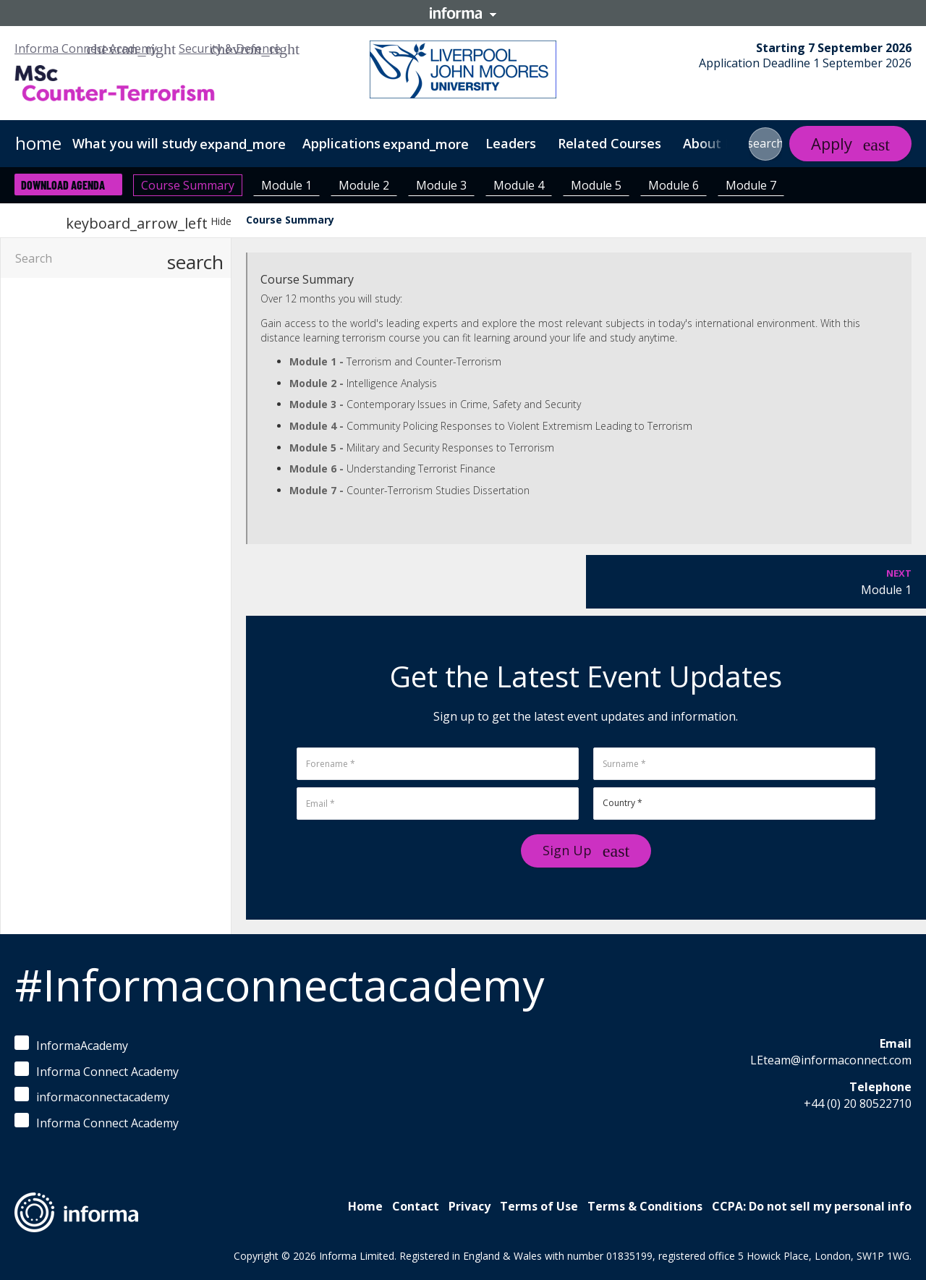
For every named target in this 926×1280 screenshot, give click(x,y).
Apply (831, 143)
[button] (765, 144)
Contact (415, 1206)
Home (365, 1206)
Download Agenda (63, 185)
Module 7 (751, 185)
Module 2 (364, 185)
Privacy (469, 1206)
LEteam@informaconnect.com (831, 1060)
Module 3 (441, 185)
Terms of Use (539, 1206)
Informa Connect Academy (85, 48)
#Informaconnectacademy (279, 984)
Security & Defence (230, 48)
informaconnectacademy (91, 1096)
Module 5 (596, 185)
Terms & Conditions (644, 1206)
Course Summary (187, 185)
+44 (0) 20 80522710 (858, 1103)
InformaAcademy (71, 1044)
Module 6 (673, 185)
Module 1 (286, 185)
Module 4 (518, 185)
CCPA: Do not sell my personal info (812, 1206)
